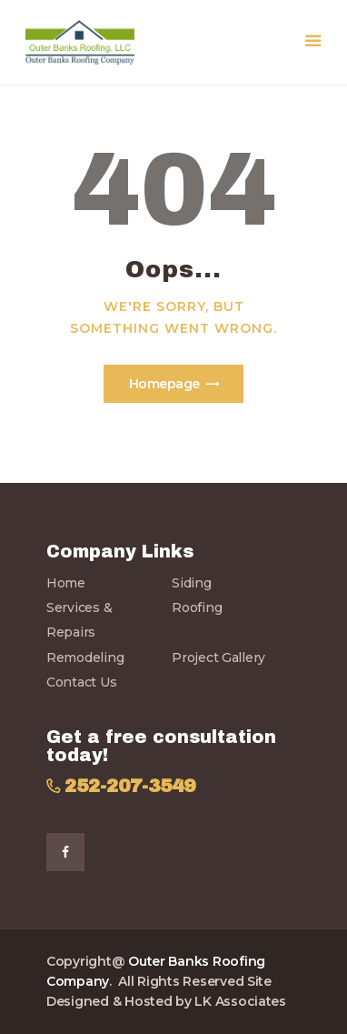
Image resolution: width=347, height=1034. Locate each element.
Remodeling (85, 657)
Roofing (197, 607)
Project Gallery (218, 657)
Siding (191, 583)
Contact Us (81, 682)
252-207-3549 (129, 786)
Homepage (164, 384)
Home (65, 583)
